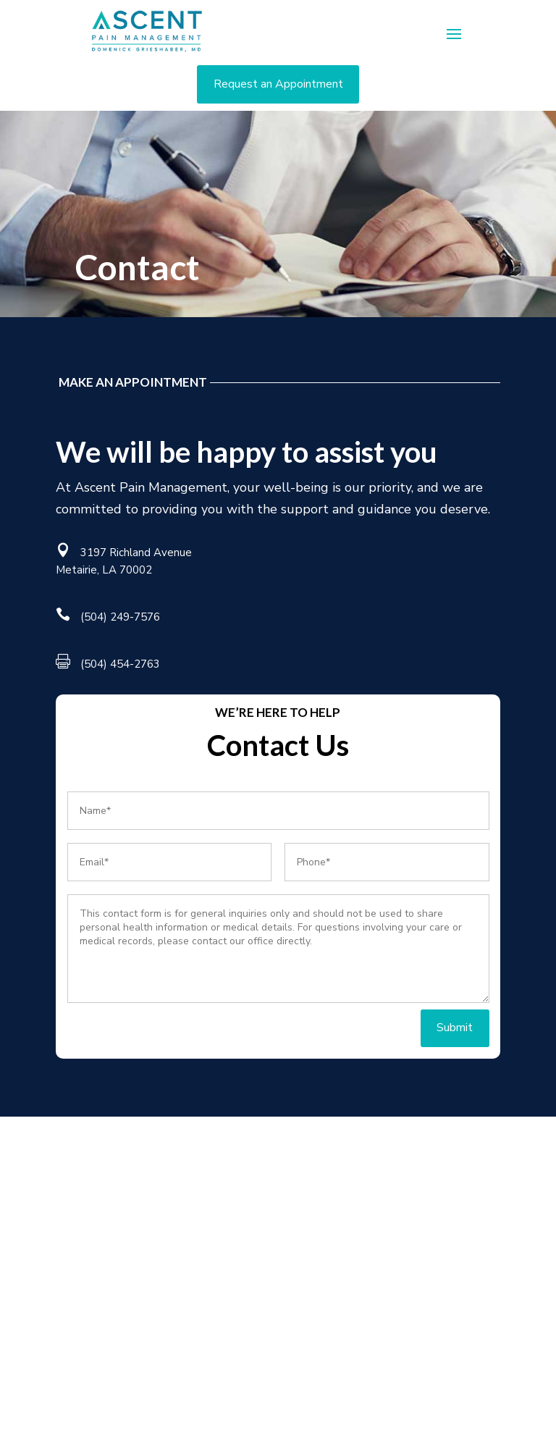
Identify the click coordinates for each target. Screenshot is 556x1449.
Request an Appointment (278, 84)
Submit (455, 1028)
